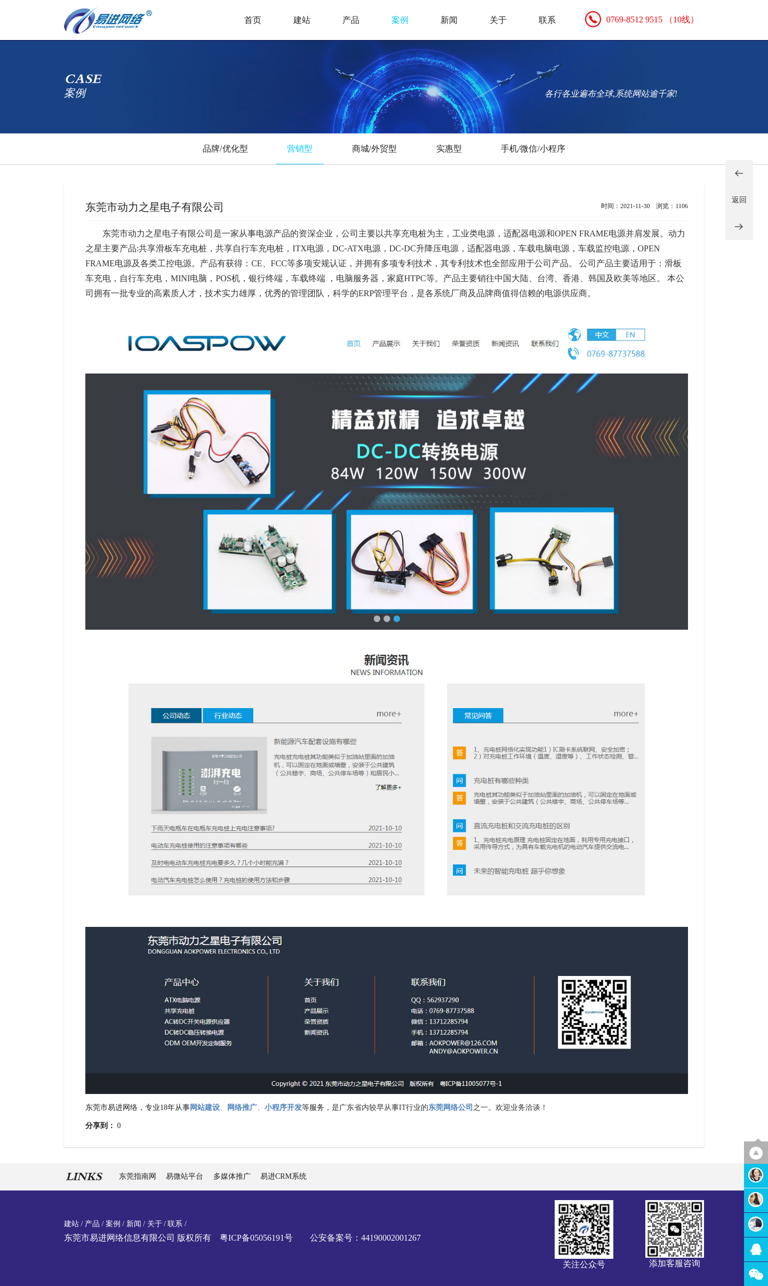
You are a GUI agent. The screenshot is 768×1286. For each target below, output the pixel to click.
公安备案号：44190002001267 (365, 1237)
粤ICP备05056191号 (256, 1237)
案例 (400, 20)
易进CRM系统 (283, 1176)
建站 (301, 20)
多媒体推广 (233, 1176)
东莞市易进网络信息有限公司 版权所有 (137, 1237)
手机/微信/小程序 (533, 148)
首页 (252, 20)
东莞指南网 (138, 1176)
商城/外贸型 (374, 148)
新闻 (449, 20)
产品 (350, 20)
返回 (739, 200)
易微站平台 (185, 1176)
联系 (547, 20)
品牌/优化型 (225, 148)
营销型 (300, 148)
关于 (498, 20)
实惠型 (449, 148)
